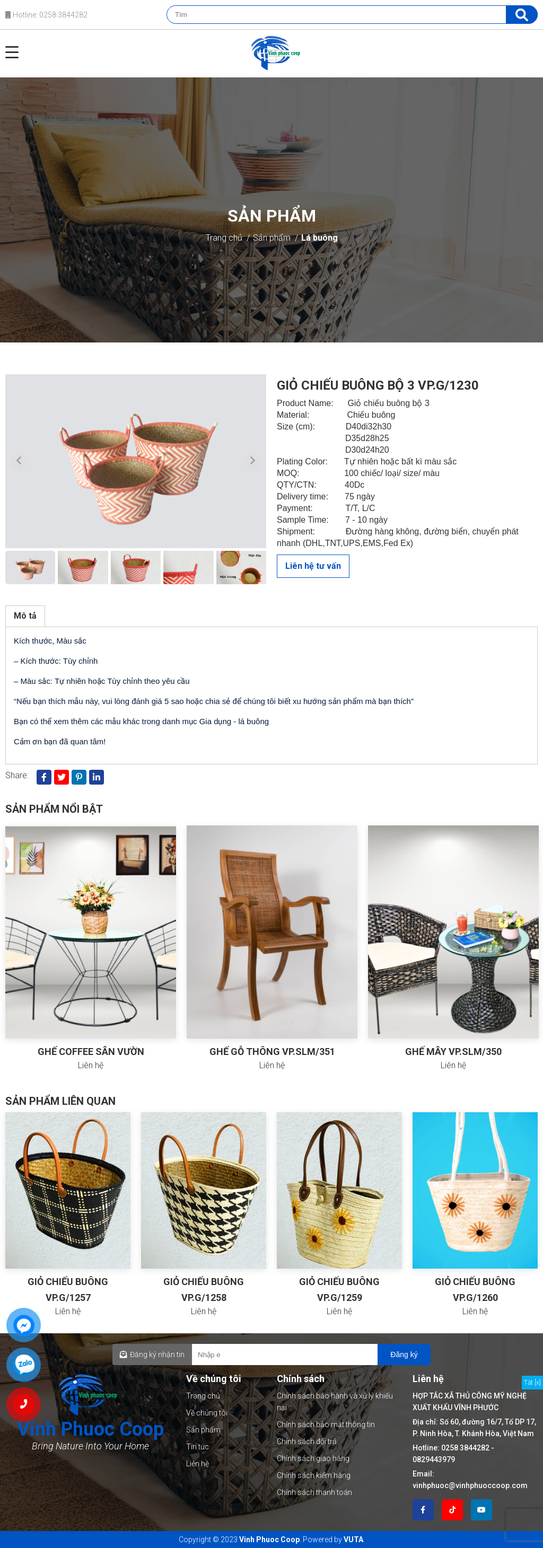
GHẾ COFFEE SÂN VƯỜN (91, 1051)
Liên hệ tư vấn (313, 566)
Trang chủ (224, 238)
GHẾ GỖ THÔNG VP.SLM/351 (272, 1051)
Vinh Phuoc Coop (269, 1539)
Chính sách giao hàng (313, 1458)
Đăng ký (403, 1354)
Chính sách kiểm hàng (314, 1475)
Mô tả (25, 616)
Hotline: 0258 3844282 (46, 15)
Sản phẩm (272, 238)
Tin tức (197, 1447)
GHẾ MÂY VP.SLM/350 (453, 1051)
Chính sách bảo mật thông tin (326, 1424)
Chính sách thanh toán (314, 1492)
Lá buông (319, 238)
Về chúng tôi (206, 1413)
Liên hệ (197, 1463)
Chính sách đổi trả (307, 1441)
